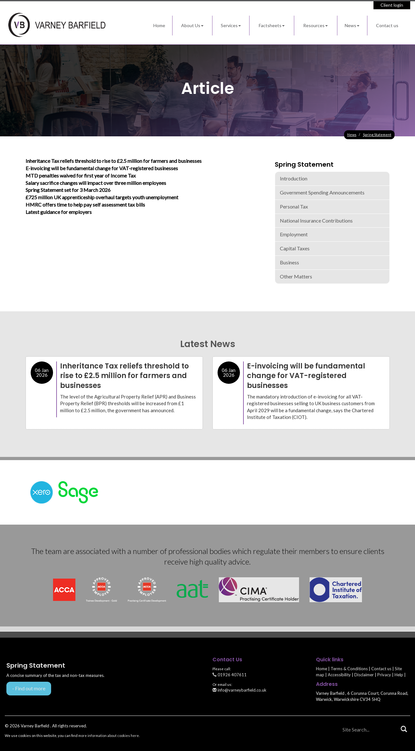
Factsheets (272, 25)
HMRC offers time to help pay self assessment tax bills (85, 204)
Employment (294, 234)
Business (289, 262)
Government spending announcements (322, 192)
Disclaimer (364, 674)
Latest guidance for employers (59, 212)
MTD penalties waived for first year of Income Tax (81, 175)
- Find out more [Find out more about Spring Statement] (28, 688)
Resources (315, 25)
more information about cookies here (108, 735)
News (352, 25)
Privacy (384, 674)
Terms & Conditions (349, 668)
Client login (391, 5)
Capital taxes (295, 248)
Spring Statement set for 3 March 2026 (68, 190)
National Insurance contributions (316, 220)
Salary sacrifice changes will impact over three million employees (96, 183)
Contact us (387, 25)
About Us (192, 25)
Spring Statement (377, 135)
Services (231, 25)
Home (159, 25)
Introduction (293, 178)
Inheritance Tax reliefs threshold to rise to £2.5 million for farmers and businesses (114, 161)
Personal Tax (294, 206)
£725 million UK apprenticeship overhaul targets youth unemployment (102, 197)
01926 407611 (229, 674)
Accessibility (339, 674)
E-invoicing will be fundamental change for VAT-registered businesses (102, 168)
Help (399, 674)
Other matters (296, 276)
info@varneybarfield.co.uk (239, 690)
